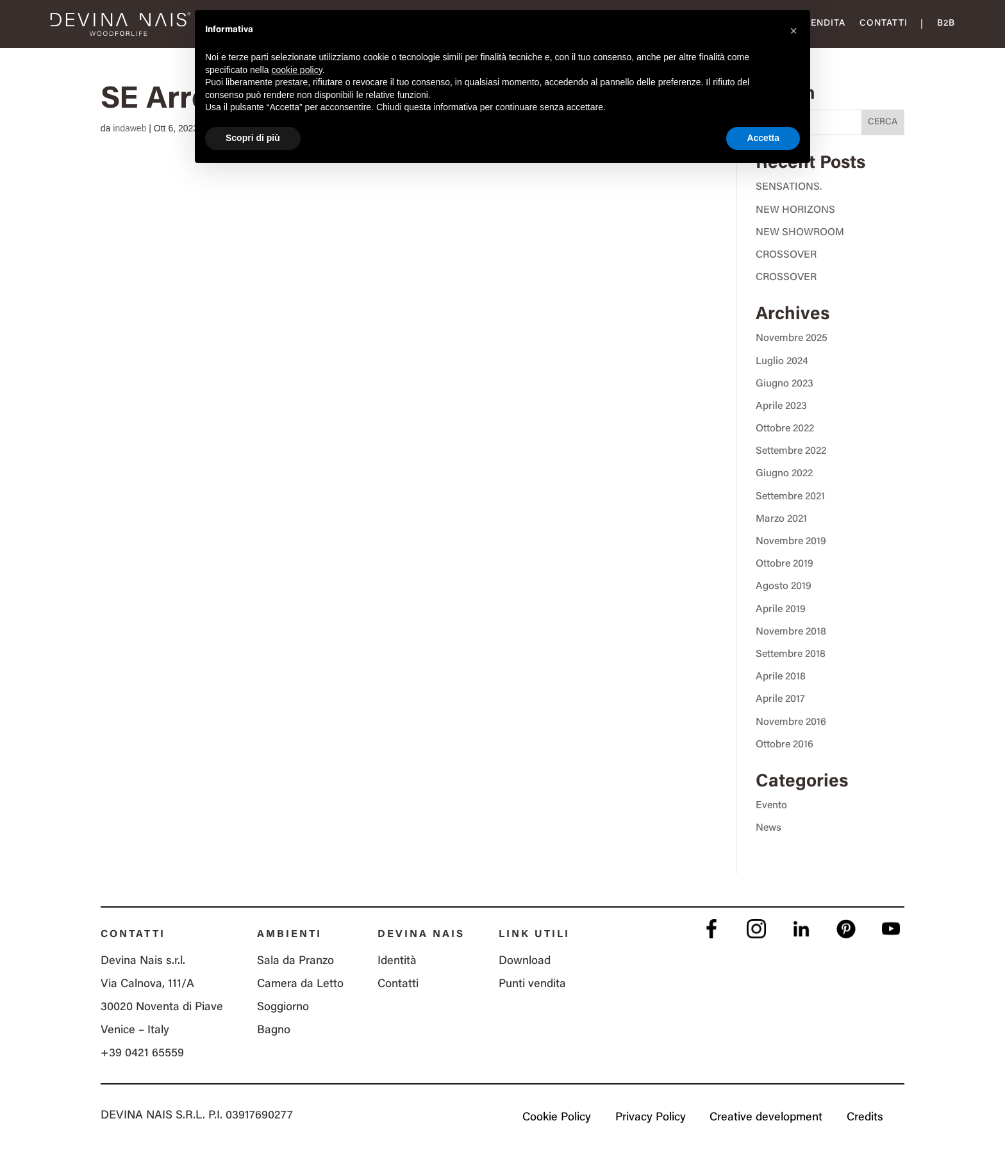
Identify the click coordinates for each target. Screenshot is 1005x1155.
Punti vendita (532, 984)
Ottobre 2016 (784, 745)
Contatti (884, 23)
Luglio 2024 (782, 361)
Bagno (273, 1030)
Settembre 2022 (791, 451)
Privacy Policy (650, 1118)
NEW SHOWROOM (800, 233)
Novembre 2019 (791, 541)
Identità (397, 961)
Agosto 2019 (783, 586)
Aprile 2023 (781, 406)
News (768, 828)
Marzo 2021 (781, 519)
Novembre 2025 (791, 338)
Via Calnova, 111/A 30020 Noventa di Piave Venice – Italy (162, 1007)
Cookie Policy (556, 1118)
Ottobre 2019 (784, 564)
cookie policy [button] (297, 70)
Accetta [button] (763, 138)
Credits (865, 1118)
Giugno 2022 (784, 474)
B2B (946, 23)
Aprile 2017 (780, 699)
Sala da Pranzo (295, 961)
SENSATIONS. (789, 187)
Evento (771, 806)
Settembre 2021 (790, 497)
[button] (793, 31)
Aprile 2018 (781, 677)
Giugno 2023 (784, 384)
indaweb (129, 128)
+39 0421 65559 (142, 1053)
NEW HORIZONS (795, 210)
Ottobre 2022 (785, 429)
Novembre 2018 (791, 632)
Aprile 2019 (781, 609)
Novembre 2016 (791, 722)
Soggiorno (283, 1007)
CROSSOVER (786, 255)
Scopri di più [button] (253, 138)
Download (525, 961)
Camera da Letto (300, 984)
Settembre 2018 (791, 654)
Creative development (766, 1118)
